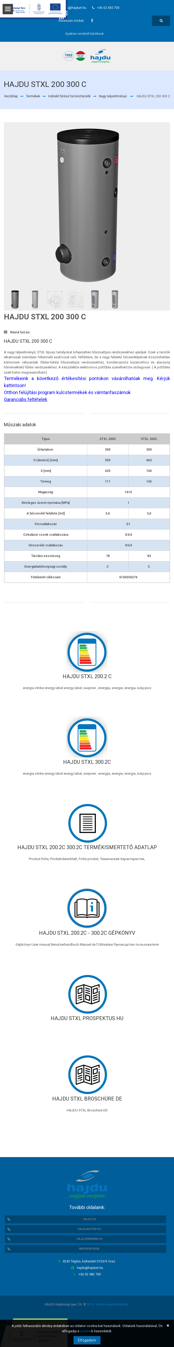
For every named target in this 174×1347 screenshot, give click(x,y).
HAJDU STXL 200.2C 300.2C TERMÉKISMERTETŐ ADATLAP (87, 847)
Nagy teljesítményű (113, 96)
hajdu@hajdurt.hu (73, 8)
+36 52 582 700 (108, 8)
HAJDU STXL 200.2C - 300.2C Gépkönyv (87, 933)
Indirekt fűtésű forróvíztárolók (69, 96)
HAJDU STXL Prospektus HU (87, 1018)
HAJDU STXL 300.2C (87, 762)
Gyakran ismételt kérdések (84, 34)
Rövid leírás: (17, 332)
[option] (87, 205)
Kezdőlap (11, 96)
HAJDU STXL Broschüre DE (87, 1099)
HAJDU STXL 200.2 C (87, 676)
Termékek (33, 96)
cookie (85, 1331)
